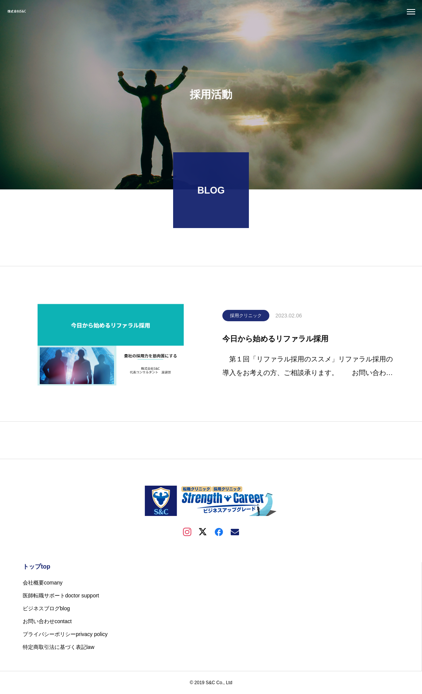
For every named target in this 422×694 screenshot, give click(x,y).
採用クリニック (246, 317)
